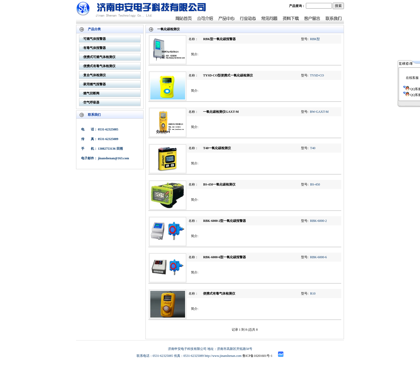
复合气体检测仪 (94, 75)
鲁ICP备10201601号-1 (257, 356)
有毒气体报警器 (94, 48)
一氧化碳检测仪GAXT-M (221, 112)
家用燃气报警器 (94, 84)
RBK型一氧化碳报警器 (219, 39)
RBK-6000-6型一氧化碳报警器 (224, 257)
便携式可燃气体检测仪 (99, 57)
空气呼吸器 (91, 102)
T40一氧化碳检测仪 (217, 148)
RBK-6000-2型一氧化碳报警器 (224, 221)
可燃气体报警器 (94, 39)
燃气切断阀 (91, 93)
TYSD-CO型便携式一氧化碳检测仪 (228, 75)
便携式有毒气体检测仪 (99, 66)
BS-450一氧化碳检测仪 (219, 184)
